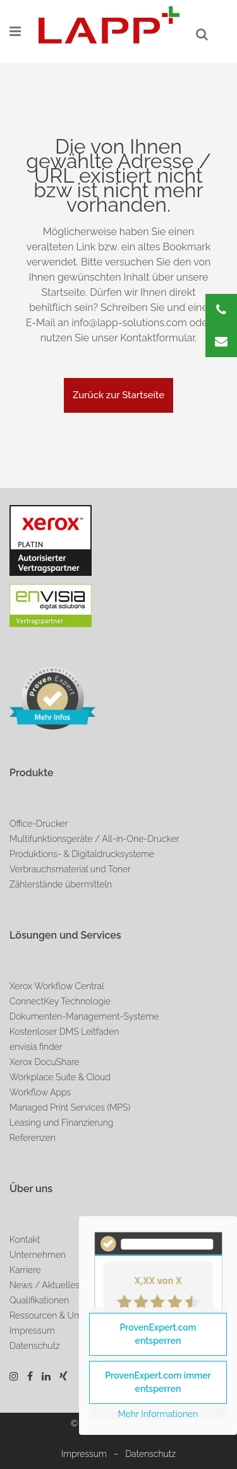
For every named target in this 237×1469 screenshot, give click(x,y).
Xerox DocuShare (44, 1062)
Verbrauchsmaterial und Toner (70, 869)
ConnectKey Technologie (60, 1001)
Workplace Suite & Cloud (60, 1077)
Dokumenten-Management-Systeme (84, 1016)
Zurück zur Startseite (118, 395)
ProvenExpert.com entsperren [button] (157, 1334)
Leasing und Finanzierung (61, 1123)
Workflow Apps (40, 1092)
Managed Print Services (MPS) (69, 1107)
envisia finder (35, 1047)
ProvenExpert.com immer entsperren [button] (158, 1382)
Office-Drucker (38, 824)
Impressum (84, 1454)
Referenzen (32, 1138)
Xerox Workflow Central (56, 986)
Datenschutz (150, 1454)
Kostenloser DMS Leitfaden (64, 1032)
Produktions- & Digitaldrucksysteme (81, 854)
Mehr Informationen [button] (158, 1414)
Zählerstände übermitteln (60, 884)
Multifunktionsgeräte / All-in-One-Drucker (94, 839)
